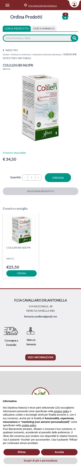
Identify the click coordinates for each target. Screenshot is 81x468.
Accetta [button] (59, 452)
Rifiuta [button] (22, 452)
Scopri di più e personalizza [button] (40, 460)
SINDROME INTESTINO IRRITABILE (47, 55)
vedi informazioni (40, 357)
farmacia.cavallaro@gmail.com (40, 316)
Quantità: (15, 177)
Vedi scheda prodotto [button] (40, 191)
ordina (58, 177)
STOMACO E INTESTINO (21, 55)
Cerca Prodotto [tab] (17, 28)
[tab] (44, 28)
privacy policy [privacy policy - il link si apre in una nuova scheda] (61, 411)
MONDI (6, 55)
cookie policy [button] (29, 425)
